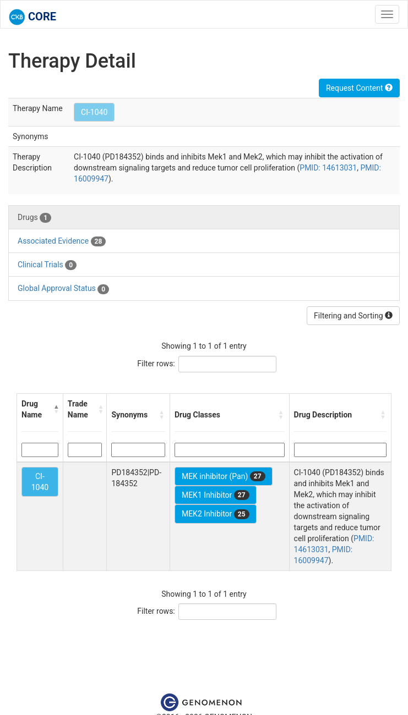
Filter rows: (156, 363)
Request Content (359, 88)
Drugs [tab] (34, 218)
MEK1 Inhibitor (215, 495)
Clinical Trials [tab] (47, 265)
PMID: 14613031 (328, 167)
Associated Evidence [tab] (62, 241)
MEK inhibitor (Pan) (223, 476)
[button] (55, 409)
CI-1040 (94, 112)
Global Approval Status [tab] (63, 289)
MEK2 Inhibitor (215, 514)
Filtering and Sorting (353, 315)
